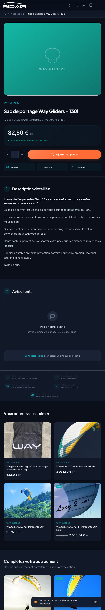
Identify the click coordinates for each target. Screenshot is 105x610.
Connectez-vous (33, 355)
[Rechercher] (76, 5)
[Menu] (98, 5)
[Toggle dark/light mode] (69, 5)
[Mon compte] (83, 5)
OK (95, 602)
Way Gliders (13, 103)
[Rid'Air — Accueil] (15, 5)
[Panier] (90, 5)
